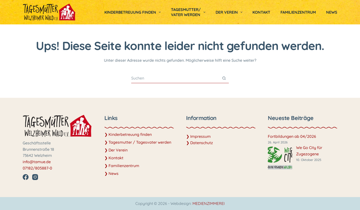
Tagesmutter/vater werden (189, 12)
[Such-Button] (224, 78)
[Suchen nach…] (175, 78)
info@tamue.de (37, 161)
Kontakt (261, 12)
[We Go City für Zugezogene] (280, 158)
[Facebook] (26, 177)
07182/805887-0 (37, 168)
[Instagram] (35, 177)
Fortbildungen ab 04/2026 (292, 136)
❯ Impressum (198, 136)
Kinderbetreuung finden (133, 12)
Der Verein (230, 12)
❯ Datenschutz (199, 142)
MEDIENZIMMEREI (208, 203)
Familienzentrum (298, 12)
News (331, 12)
